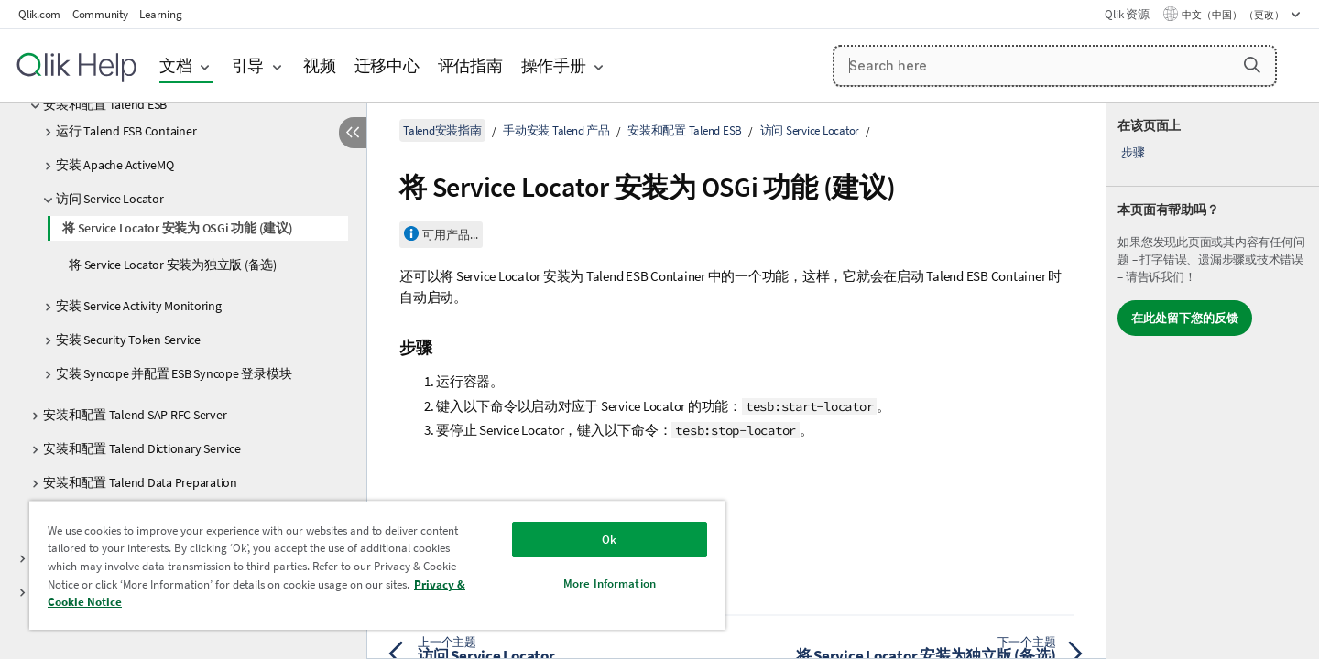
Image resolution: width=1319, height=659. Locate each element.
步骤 (1133, 152)
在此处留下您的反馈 (1184, 318)
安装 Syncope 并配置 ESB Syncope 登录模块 (173, 373)
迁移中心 (387, 65)
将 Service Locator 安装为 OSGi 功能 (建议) (177, 228)
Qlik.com (39, 14)
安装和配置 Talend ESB (105, 104)
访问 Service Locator (110, 198)
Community (100, 14)
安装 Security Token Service (128, 339)
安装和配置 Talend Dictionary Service (141, 448)
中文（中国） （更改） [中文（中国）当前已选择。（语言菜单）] (1234, 14)
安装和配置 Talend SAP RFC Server (134, 414)
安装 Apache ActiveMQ (115, 165)
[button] (1252, 65)
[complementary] (1212, 381)
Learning (160, 14)
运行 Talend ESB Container (126, 131)
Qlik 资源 (1127, 14)
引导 (248, 65)
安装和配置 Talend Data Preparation (140, 482)
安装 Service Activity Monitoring (139, 305)
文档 (175, 65)
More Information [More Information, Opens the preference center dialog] (609, 583)
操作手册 (553, 65)
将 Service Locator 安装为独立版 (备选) (173, 264)
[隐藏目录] (352, 132)
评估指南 (470, 65)
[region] (377, 565)
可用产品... (450, 235)
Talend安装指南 (442, 130)
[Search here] (1054, 66)
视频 (319, 65)
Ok (609, 539)
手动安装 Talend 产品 (556, 130)
